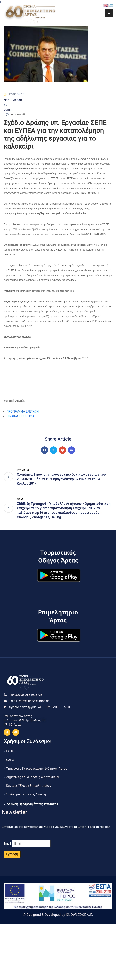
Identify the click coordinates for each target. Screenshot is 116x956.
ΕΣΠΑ (10, 751)
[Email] (31, 843)
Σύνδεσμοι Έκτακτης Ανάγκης (27, 794)
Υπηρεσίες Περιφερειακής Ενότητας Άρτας (36, 768)
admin (8, 109)
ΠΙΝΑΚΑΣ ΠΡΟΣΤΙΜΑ (20, 416)
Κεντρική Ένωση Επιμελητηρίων (28, 785)
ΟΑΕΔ (10, 760)
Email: (29, 701)
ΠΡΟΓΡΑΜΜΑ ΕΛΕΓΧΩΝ (23, 411)
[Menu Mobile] (109, 13)
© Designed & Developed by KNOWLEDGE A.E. (58, 915)
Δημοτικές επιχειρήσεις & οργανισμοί (32, 777)
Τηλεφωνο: (25, 694)
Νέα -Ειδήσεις (13, 100)
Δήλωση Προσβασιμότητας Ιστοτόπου (32, 804)
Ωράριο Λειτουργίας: (39, 707)
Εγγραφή (12, 854)
